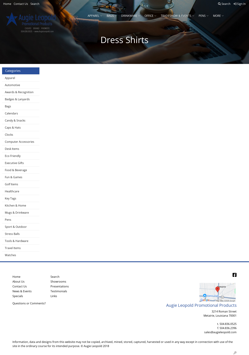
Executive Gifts (14, 163)
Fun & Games (13, 177)
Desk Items (12, 149)
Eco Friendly (13, 156)
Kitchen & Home (15, 205)
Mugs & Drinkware (17, 212)
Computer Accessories (19, 142)
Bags (112, 16)
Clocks (9, 135)
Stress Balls (12, 234)
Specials (17, 296)
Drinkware (130, 16)
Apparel (95, 16)
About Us (18, 281)
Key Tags (10, 198)
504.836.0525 (228, 324)
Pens (204, 16)
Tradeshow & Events (177, 16)
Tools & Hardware (16, 241)
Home (7, 4)
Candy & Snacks (15, 120)
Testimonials (58, 291)
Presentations (59, 286)
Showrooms (58, 281)
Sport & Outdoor (16, 227)
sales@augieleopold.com (220, 332)
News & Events (22, 291)
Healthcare (12, 191)
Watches (10, 255)
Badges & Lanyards (17, 99)
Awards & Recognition (19, 92)
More (218, 16)
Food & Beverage (16, 170)
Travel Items (13, 248)
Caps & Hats (13, 127)
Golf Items (11, 184)
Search (34, 4)
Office (150, 16)
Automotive (12, 85)
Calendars (11, 113)
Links (53, 296)
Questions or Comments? (29, 303)
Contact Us (21, 4)
